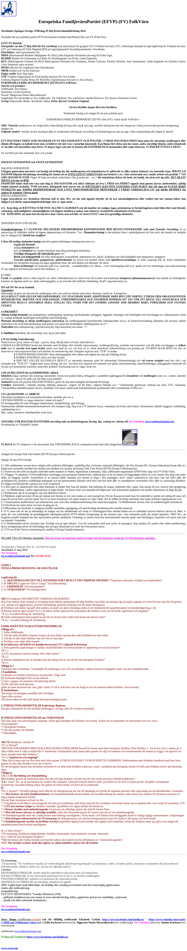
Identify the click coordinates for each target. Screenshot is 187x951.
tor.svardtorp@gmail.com (159, 421)
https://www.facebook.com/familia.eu (123, 919)
